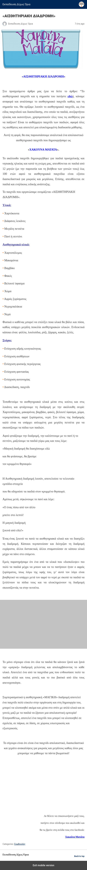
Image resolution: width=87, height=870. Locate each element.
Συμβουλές (19, 844)
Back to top (79, 856)
